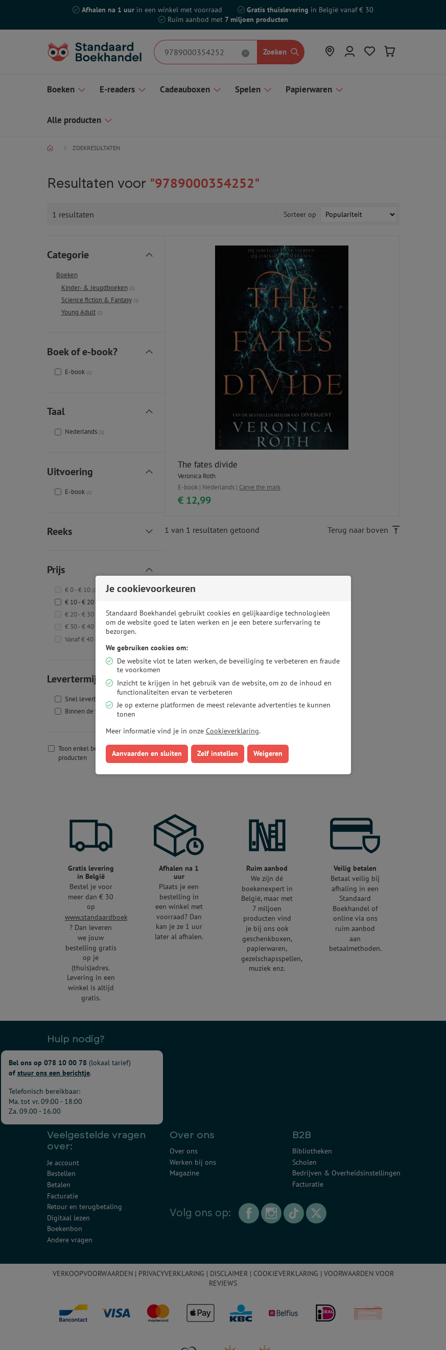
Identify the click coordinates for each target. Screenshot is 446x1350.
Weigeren (268, 753)
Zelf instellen (217, 753)
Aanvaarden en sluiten (147, 753)
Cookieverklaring (232, 730)
